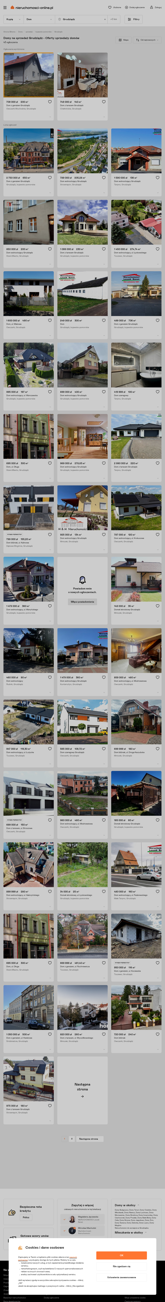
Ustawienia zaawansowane (121, 1277)
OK (121, 1255)
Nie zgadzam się (121, 1266)
